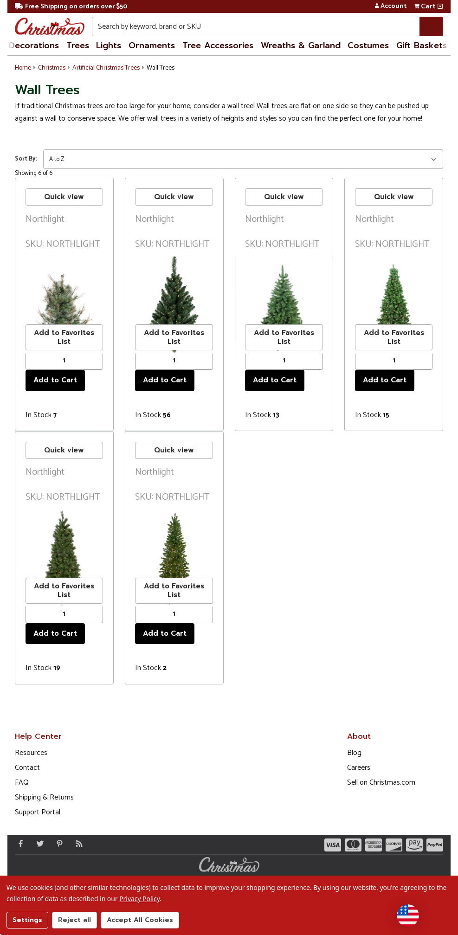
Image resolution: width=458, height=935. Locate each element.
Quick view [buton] (64, 197)
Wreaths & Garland (301, 45)
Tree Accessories (217, 45)
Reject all (74, 920)
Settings (27, 920)
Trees (77, 45)
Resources (31, 753)
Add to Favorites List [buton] (64, 337)
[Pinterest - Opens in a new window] (57, 843)
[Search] (431, 26)
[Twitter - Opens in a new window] (38, 843)
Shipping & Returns (44, 797)
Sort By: (26, 159)
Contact (27, 767)
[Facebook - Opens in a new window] (18, 843)
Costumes (368, 45)
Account (390, 6)
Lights (108, 45)
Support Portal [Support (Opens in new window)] (37, 812)
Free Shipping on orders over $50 (71, 7)
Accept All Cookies (140, 920)
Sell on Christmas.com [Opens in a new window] (381, 782)
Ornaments (152, 45)
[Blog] (77, 843)
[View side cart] (440, 6)
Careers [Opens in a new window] (358, 767)
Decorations (34, 45)
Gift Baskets (421, 45)
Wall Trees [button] (160, 68)
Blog (354, 753)
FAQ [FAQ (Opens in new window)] (22, 782)
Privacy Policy (139, 898)
